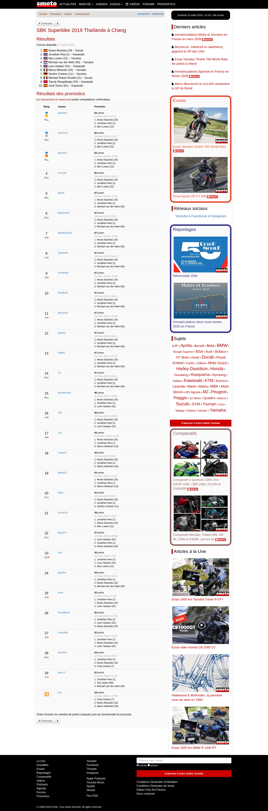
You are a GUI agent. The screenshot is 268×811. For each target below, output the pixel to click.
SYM (196, 404)
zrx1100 (62, 172)
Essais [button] (116, 4)
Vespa (179, 410)
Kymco (221, 381)
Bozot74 (62, 532)
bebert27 (62, 472)
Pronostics (166, 4)
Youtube (181, 216)
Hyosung (219, 375)
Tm (59, 372)
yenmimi (62, 652)
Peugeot (218, 391)
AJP (175, 346)
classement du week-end (55, 99)
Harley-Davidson (192, 368)
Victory (191, 410)
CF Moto (182, 357)
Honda (216, 368)
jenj (60, 692)
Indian (177, 381)
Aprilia (186, 345)
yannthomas (64, 392)
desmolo (62, 153)
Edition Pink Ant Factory (151, 789)
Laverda (178, 386)
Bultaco (220, 351)
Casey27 (62, 452)
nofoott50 (63, 632)
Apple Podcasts (96, 778)
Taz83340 (63, 252)
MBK (214, 386)
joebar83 (62, 113)
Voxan (202, 410)
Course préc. (45, 23)
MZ (206, 392)
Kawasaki (193, 380)
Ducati (208, 357)
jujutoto (61, 332)
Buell (209, 351)
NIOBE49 (63, 292)
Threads (92, 768)
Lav (60, 432)
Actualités (67, 4)
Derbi (195, 357)
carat (60, 592)
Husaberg (181, 375)
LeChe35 (63, 512)
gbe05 (61, 192)
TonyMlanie (64, 612)
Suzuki (182, 403)
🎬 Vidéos (132, 4)
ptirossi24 (63, 312)
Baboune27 (64, 212)
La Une (41, 761)
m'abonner (158, 13)
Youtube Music (95, 782)
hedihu (61, 352)
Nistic (61, 492)
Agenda (102, 4)
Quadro (209, 398)
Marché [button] (86, 4)
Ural (221, 404)
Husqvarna (200, 374)
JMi (60, 412)
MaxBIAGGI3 (65, 232)
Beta (210, 345)
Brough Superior (183, 351)
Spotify (91, 786)
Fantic (190, 363)
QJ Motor (195, 398)
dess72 (61, 672)
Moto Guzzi (217, 363)
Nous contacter (146, 793)
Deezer (91, 790)
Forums (148, 4)
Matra (203, 386)
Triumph (209, 404)
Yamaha (218, 410)
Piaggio (180, 397)
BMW (222, 345)
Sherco (221, 398)
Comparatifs (185, 433)
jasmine (62, 572)
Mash (191, 386)
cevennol (62, 133)
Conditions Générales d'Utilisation (157, 781)
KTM (209, 380)
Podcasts (42, 784)
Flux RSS (92, 795)
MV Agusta (192, 392)
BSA (199, 351)
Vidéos (41, 780)
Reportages (184, 229)
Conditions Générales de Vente (155, 785)
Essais (179, 100)
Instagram (218, 216)
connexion (143, 13)
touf (60, 552)
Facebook (199, 216)
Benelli (199, 346)
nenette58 (63, 272)
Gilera (201, 363)
